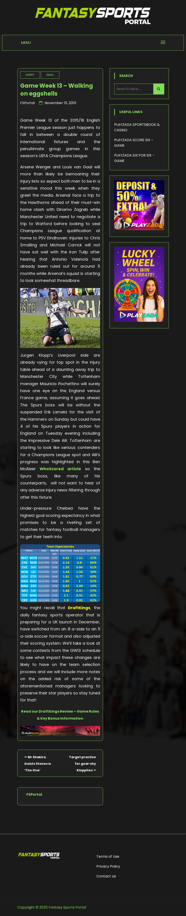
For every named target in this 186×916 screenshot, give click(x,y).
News (50, 75)
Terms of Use (107, 856)
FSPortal (27, 102)
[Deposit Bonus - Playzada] (139, 228)
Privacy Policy (108, 866)
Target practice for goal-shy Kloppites (82, 763)
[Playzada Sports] (60, 734)
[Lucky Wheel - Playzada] (139, 320)
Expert (30, 75)
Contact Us (106, 876)
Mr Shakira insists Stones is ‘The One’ (37, 763)
